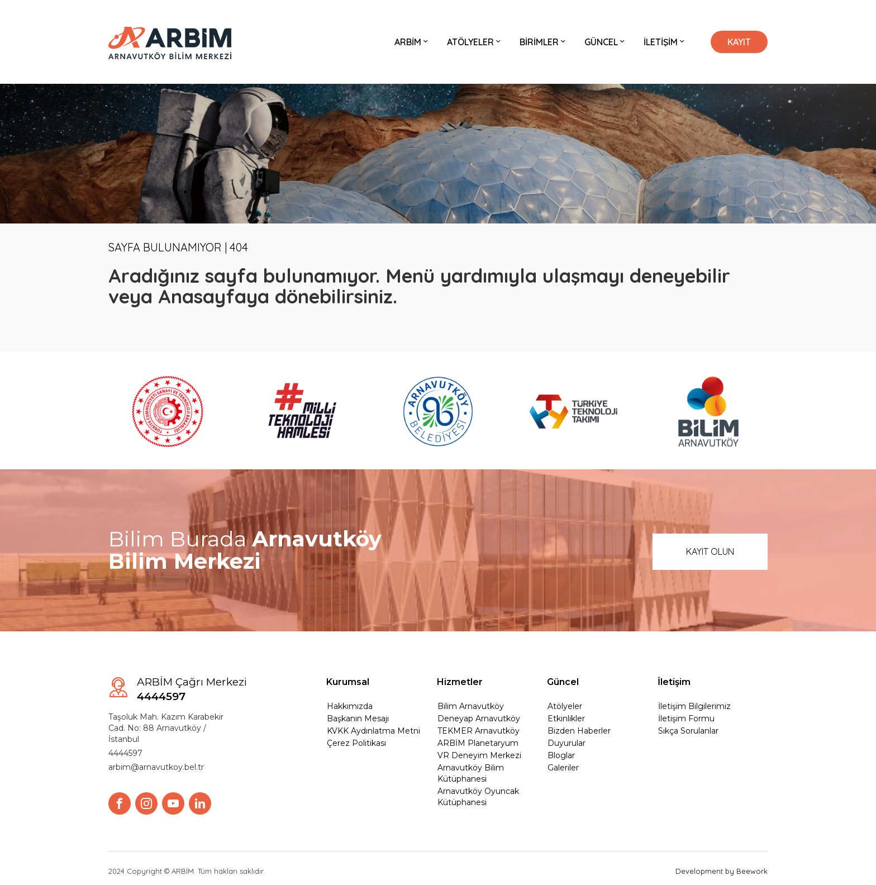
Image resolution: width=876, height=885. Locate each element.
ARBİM (412, 41)
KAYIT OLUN (710, 551)
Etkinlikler (566, 718)
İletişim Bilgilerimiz (694, 706)
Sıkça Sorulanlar (688, 731)
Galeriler (563, 768)
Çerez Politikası (356, 743)
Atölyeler (565, 706)
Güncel (563, 682)
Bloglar (561, 755)
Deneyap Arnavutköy (478, 718)
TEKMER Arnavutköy (478, 731)
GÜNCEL (605, 41)
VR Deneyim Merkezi (479, 755)
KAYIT (739, 41)
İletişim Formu (686, 718)
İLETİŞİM (665, 41)
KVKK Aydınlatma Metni (373, 731)
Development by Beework (721, 871)
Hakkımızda (350, 706)
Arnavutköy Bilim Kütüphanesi (470, 773)
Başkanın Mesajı (358, 718)
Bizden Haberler (579, 731)
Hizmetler (460, 682)
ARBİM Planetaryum (477, 743)
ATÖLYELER (475, 41)
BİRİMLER (544, 41)
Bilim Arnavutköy (470, 706)
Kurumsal (347, 682)
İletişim (674, 682)
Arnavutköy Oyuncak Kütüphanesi (478, 796)
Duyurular (566, 743)
